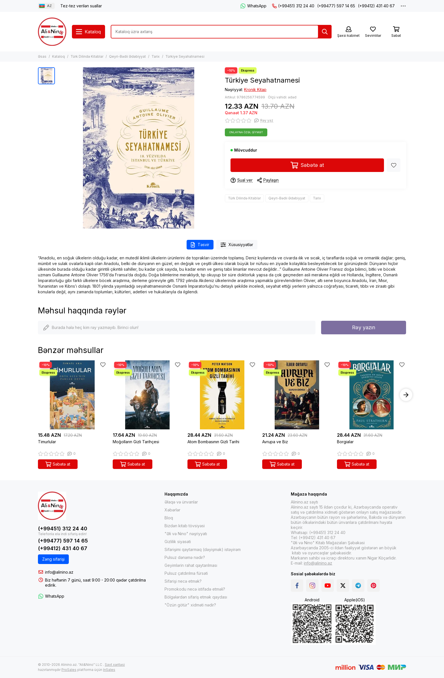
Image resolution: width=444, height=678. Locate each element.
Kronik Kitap (255, 89)
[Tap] (325, 31)
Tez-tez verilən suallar (81, 5)
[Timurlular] (72, 394)
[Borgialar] (371, 394)
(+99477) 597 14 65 (336, 5)
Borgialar (345, 441)
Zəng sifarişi (53, 559)
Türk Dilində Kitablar (87, 56)
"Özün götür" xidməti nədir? (190, 604)
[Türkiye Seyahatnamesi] (138, 148)
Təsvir (200, 244)
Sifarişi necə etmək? (183, 581)
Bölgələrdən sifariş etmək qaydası (196, 597)
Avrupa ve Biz (275, 441)
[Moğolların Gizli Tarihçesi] (147, 394)
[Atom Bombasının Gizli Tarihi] (222, 394)
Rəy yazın (363, 327)
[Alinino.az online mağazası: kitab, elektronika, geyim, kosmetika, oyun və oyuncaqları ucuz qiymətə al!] (52, 32)
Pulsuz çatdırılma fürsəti (186, 573)
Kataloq (58, 56)
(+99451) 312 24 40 (293, 5)
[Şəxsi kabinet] (348, 32)
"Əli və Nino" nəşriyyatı (186, 533)
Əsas (42, 56)
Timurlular (47, 441)
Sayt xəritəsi (115, 664)
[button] (406, 395)
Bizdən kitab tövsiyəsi (185, 525)
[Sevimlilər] (373, 32)
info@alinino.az (59, 572)
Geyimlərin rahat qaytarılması (191, 565)
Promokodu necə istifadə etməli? (195, 589)
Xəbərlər (172, 509)
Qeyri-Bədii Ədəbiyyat (127, 56)
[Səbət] (396, 32)
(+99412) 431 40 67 (376, 5)
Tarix (155, 56)
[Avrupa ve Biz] (296, 394)
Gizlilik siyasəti (178, 541)
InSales (109, 670)
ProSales (68, 670)
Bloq (169, 517)
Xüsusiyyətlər (237, 244)
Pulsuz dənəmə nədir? (185, 557)
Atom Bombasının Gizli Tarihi (213, 441)
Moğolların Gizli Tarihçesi (136, 441)
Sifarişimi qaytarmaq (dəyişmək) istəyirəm (203, 549)
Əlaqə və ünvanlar (181, 502)
